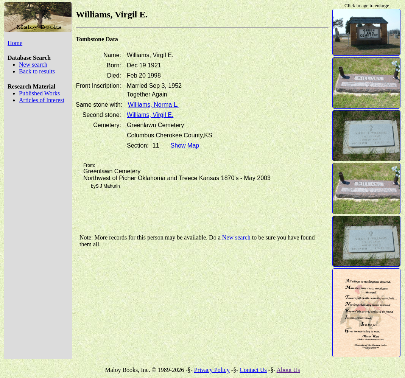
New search (33, 64)
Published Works (39, 93)
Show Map (185, 145)
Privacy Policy (212, 370)
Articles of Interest (41, 100)
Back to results (37, 71)
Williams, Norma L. (153, 104)
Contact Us (253, 370)
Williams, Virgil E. (150, 115)
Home (15, 43)
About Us (288, 370)
